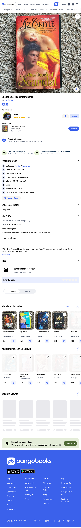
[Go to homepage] (8, 4)
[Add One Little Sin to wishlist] (64, 357)
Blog (45, 494)
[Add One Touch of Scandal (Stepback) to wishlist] (77, 16)
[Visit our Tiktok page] (73, 521)
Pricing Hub (30, 494)
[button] (40, 161)
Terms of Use (37, 520)
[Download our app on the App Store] (13, 471)
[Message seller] (65, 116)
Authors (10, 496)
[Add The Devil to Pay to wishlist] (47, 357)
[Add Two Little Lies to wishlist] (14, 357)
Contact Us (66, 487)
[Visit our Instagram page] (64, 521)
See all (68, 306)
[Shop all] (73, 129)
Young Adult (7, 10)
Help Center (66, 483)
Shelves (10, 501)
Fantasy (18, 10)
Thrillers (34, 10)
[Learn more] (70, 443)
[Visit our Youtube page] (68, 521)
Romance (43, 10)
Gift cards (11, 509)
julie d (16, 115)
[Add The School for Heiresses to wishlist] (30, 357)
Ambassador (48, 499)
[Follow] (74, 116)
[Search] (56, 4)
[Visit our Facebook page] (54, 521)
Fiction (18, 166)
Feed (27, 499)
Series (9, 505)
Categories (11, 492)
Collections (11, 487)
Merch (46, 503)
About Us (47, 483)
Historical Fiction (56, 10)
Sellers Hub (30, 483)
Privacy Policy (47, 520)
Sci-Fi (26, 10)
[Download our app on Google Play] (28, 471)
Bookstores (11, 483)
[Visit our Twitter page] (59, 521)
